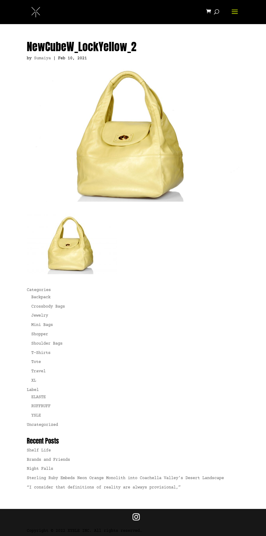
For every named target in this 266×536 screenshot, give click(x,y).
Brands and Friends (48, 459)
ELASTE (38, 397)
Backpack (40, 297)
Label (33, 390)
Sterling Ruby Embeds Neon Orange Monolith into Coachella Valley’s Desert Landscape (125, 478)
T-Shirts (40, 353)
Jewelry (39, 315)
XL (33, 380)
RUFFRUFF (40, 406)
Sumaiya (42, 58)
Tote (36, 362)
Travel (38, 371)
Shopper (39, 334)
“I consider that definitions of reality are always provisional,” (104, 487)
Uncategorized (42, 425)
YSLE (36, 415)
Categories (39, 290)
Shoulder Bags (47, 343)
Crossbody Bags (48, 306)
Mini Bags (42, 325)
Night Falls (40, 468)
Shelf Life (39, 450)
